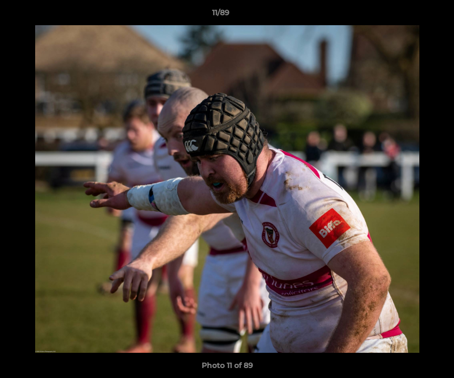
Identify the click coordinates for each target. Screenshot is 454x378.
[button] (410, 15)
